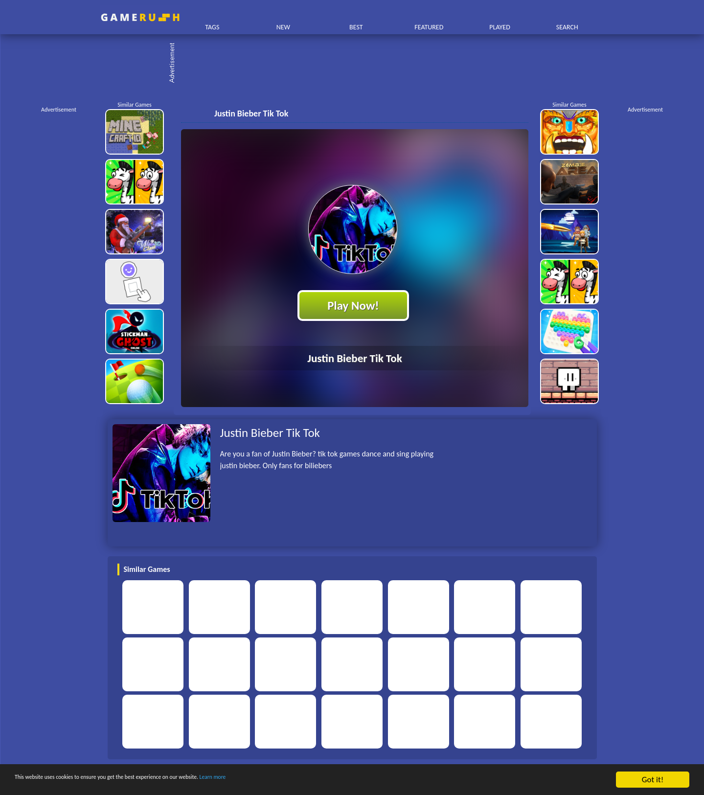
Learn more (305, 780)
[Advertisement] (357, 64)
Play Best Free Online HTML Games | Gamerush (140, 17)
